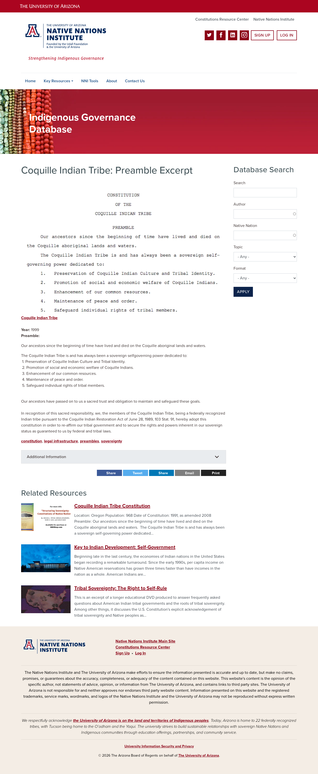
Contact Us (135, 81)
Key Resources (57, 81)
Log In (286, 35)
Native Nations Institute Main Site (145, 641)
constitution (31, 441)
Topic (238, 247)
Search (239, 182)
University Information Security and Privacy (159, 746)
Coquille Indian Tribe (39, 317)
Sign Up (262, 35)
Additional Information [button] (46, 456)
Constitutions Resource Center (222, 19)
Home (30, 81)
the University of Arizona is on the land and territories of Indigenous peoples (141, 720)
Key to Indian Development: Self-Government (124, 547)
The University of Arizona (198, 755)
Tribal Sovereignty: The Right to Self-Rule (120, 588)
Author (239, 204)
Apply (243, 291)
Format (240, 268)
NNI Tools (89, 81)
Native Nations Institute (273, 19)
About (111, 81)
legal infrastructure (61, 441)
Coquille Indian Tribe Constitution (112, 506)
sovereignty (111, 441)
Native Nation (245, 225)
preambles (89, 441)
